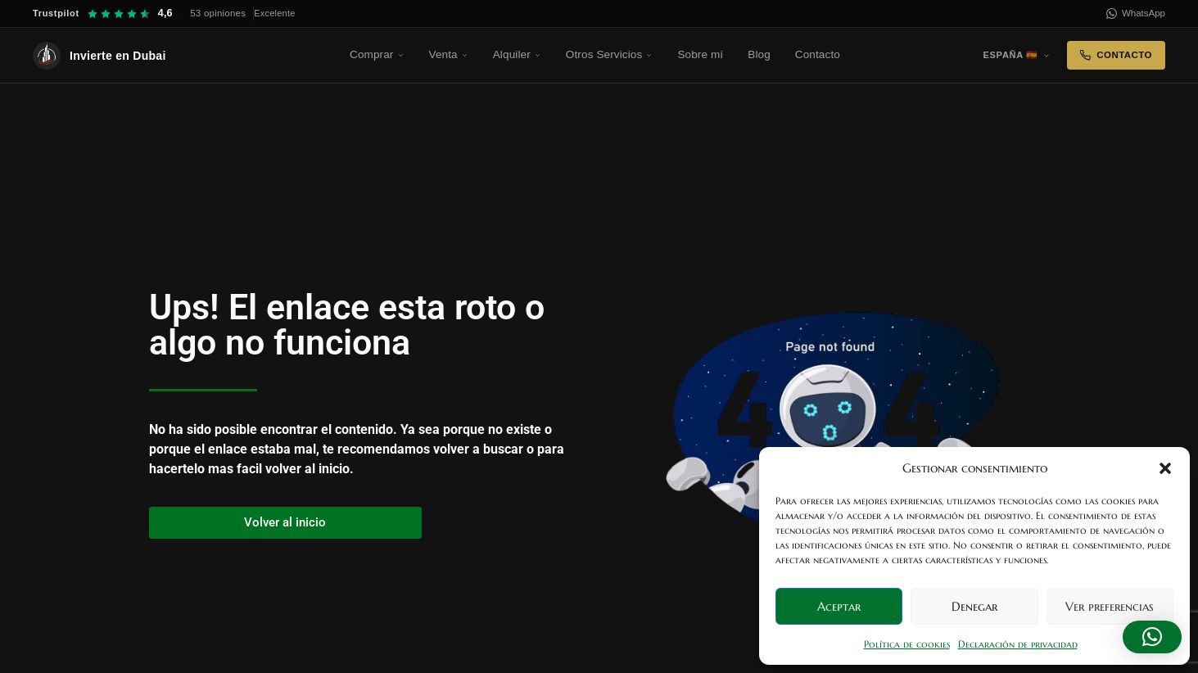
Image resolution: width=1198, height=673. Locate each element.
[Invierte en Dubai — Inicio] (123, 56)
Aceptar (839, 606)
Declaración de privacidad (1018, 644)
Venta (448, 54)
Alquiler (517, 54)
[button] (1165, 468)
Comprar (377, 54)
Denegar (974, 606)
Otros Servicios (609, 54)
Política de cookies (907, 644)
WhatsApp (1135, 13)
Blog (759, 54)
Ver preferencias (1109, 606)
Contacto (817, 54)
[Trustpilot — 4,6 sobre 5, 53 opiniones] (164, 13)
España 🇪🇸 (1017, 55)
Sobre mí (700, 54)
